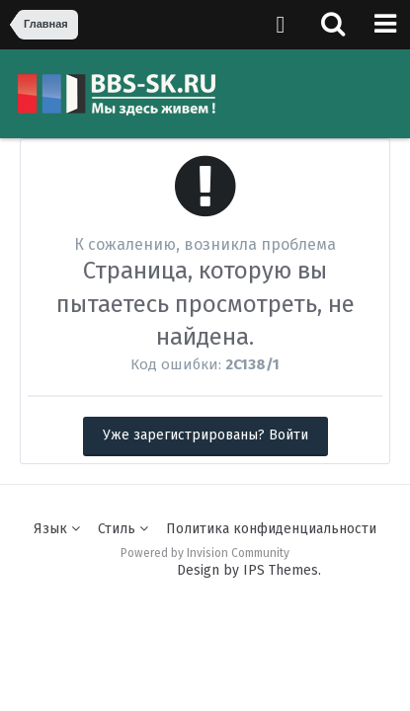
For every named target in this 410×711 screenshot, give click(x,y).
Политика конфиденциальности (271, 528)
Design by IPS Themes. (249, 570)
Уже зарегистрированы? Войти (205, 435)
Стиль (123, 528)
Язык (57, 528)
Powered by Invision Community (205, 553)
